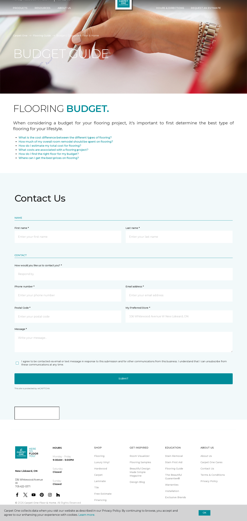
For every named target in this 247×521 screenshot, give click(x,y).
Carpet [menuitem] (98, 474)
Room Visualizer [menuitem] (140, 456)
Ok (204, 512)
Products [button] (20, 14)
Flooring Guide (42, 35)
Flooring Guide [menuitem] (174, 468)
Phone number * (24, 286)
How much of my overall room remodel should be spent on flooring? (66, 141)
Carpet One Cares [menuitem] (211, 462)
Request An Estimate (206, 14)
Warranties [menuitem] (172, 484)
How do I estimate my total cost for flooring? (50, 145)
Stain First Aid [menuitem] (173, 462)
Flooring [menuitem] (99, 456)
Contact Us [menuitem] (207, 468)
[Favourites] (231, 15)
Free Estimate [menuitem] (103, 493)
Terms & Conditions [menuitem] (212, 474)
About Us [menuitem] (206, 456)
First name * (21, 228)
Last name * (133, 228)
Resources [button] (42, 14)
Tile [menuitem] (96, 487)
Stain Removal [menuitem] (174, 456)
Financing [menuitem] (100, 500)
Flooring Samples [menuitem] (140, 462)
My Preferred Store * (138, 308)
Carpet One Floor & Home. (40, 502)
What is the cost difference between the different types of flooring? (65, 137)
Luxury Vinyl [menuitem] (101, 462)
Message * (20, 329)
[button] (227, 15)
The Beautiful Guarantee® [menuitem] (173, 476)
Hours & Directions (170, 14)
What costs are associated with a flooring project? (53, 149)
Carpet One (20, 35)
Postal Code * (22, 308)
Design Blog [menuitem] (137, 482)
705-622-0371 (64, 6)
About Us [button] (64, 14)
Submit (123, 378)
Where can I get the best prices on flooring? (49, 158)
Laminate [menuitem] (100, 481)
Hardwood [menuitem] (100, 468)
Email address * (135, 286)
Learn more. (86, 514)
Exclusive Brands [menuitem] (175, 497)
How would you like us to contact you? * (38, 265)
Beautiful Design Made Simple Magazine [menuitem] (140, 472)
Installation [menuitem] (172, 491)
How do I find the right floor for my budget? (49, 154)
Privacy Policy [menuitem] (209, 481)
